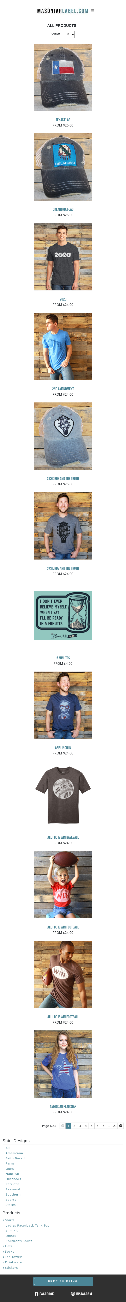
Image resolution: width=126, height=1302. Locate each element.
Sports (11, 1199)
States (11, 1205)
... (109, 1126)
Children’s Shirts (19, 1241)
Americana (14, 1153)
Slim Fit (12, 1230)
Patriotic (13, 1184)
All (8, 1148)
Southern (13, 1194)
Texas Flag (63, 119)
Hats (8, 1246)
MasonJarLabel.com (63, 9)
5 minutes (63, 658)
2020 (63, 299)
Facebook (44, 1294)
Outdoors (13, 1179)
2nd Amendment (63, 389)
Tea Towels (14, 1257)
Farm (10, 1163)
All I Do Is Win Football (63, 927)
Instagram (81, 1294)
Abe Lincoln (63, 747)
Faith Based (15, 1158)
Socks (9, 1251)
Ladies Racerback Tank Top (28, 1225)
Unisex (11, 1236)
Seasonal (13, 1189)
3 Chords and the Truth (63, 478)
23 (114, 1126)
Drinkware (13, 1262)
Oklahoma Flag (63, 209)
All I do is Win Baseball (63, 837)
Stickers (11, 1267)
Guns (10, 1168)
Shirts (9, 1220)
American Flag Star (63, 1106)
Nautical (12, 1174)
